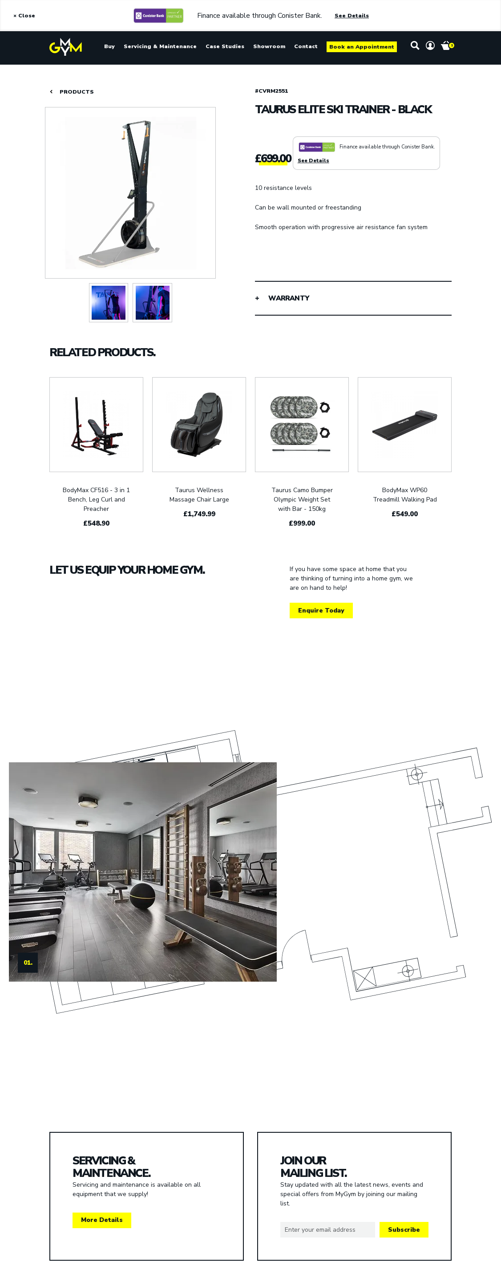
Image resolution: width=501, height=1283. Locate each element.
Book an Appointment (361, 46)
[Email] (327, 1230)
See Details (352, 15)
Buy (109, 46)
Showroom (269, 46)
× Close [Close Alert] (24, 15)
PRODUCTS (77, 91)
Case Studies (225, 46)
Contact (306, 46)
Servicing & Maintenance (160, 46)
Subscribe (404, 1229)
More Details (102, 1220)
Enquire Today (321, 610)
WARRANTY (288, 298)
